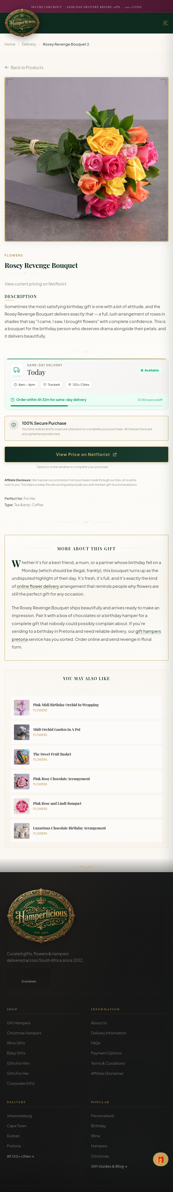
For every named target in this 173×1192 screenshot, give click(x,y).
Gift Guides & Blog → (109, 1166)
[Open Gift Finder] (160, 1159)
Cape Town (16, 1126)
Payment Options (106, 1053)
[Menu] (166, 23)
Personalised (102, 1115)
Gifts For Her (18, 1073)
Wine (95, 1136)
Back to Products (24, 67)
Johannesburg (19, 1115)
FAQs (95, 1043)
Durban (13, 1136)
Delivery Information (108, 1033)
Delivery (29, 44)
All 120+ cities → (20, 1156)
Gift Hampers (19, 1023)
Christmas (100, 1156)
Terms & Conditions (108, 1063)
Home (10, 44)
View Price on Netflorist (86, 454)
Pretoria (14, 1146)
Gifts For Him (18, 1063)
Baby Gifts (16, 1053)
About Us (99, 1023)
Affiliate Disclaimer (107, 1073)
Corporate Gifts (21, 1083)
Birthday (98, 1126)
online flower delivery (38, 586)
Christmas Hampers (24, 1033)
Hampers (99, 1146)
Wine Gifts (16, 1043)
